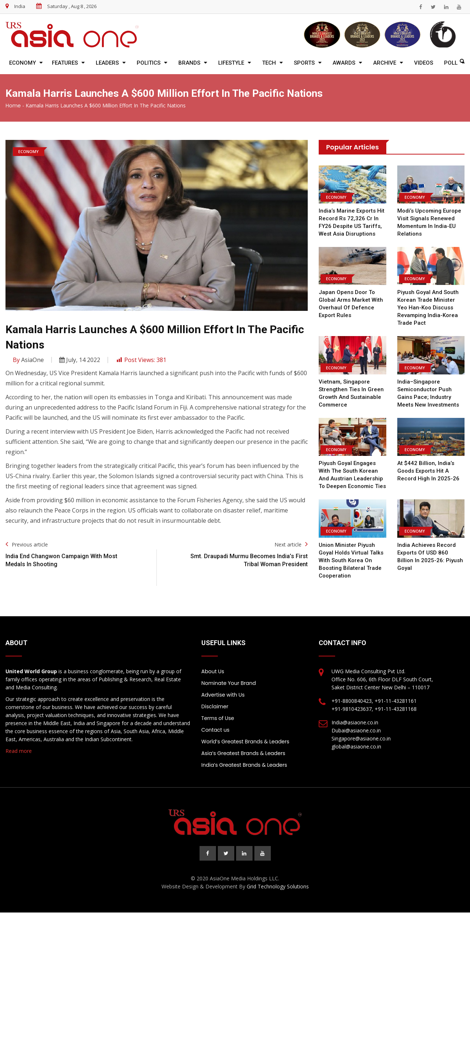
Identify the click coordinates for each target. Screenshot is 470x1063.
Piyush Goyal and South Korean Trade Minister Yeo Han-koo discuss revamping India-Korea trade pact (428, 307)
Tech (269, 63)
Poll (451, 63)
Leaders (107, 63)
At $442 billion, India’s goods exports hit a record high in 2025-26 (428, 471)
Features (65, 63)
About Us (212, 671)
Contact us (215, 730)
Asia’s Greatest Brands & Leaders (243, 753)
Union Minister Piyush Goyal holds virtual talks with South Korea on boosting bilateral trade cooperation (351, 560)
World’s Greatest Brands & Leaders (245, 741)
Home (13, 105)
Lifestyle (231, 63)
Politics (148, 63)
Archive (384, 63)
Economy (22, 63)
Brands (189, 63)
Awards (344, 63)
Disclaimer (214, 706)
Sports (304, 63)
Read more (18, 750)
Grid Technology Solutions (278, 886)
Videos (423, 63)
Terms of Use (217, 718)
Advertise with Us (223, 694)
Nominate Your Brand (228, 683)
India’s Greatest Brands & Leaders (244, 765)
